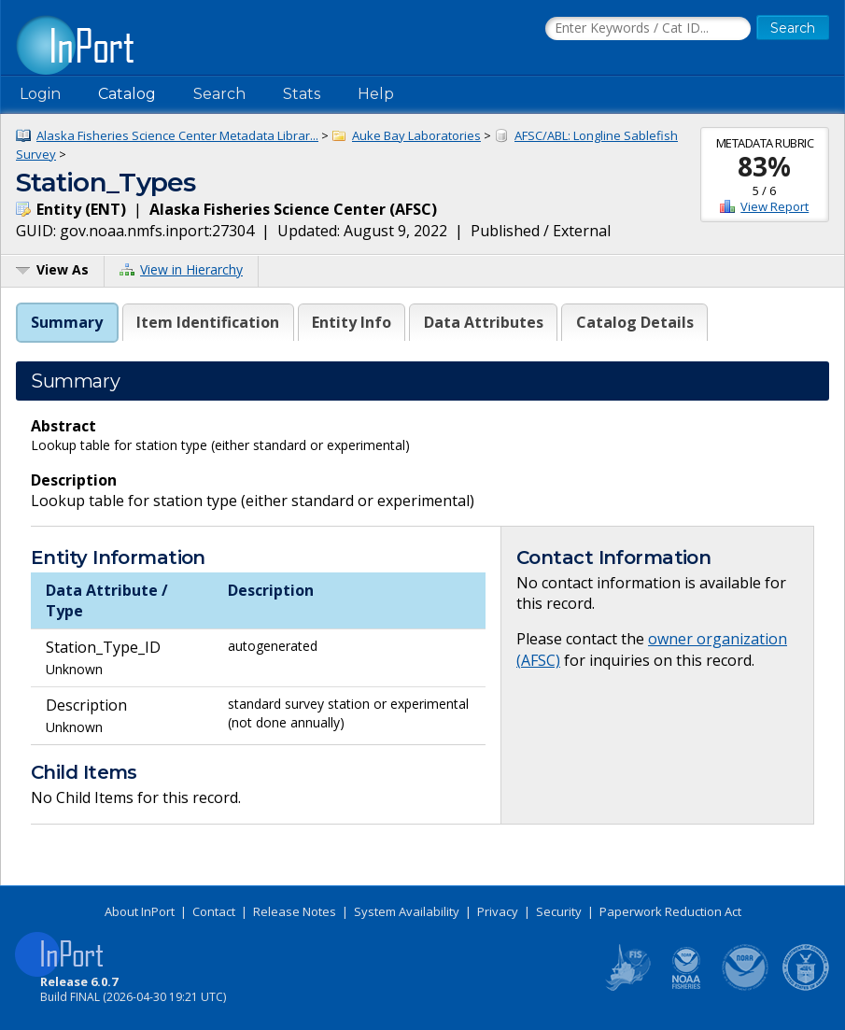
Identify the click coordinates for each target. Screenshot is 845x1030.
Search (219, 94)
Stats (301, 94)
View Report (774, 206)
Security (559, 911)
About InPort (140, 911)
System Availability (406, 911)
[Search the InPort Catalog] (648, 29)
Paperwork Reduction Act (670, 911)
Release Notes (294, 911)
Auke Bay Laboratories (416, 135)
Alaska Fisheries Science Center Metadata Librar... (177, 135)
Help (376, 94)
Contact (213, 911)
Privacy (497, 911)
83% (764, 166)
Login (40, 94)
